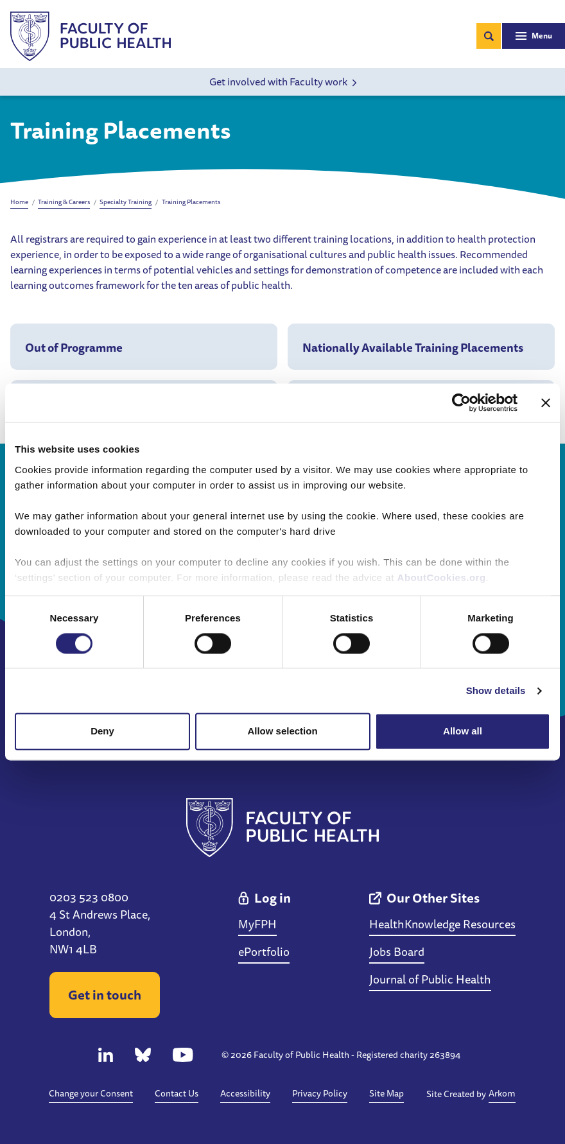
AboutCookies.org (441, 577)
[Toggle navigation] (533, 36)
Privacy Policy (319, 1093)
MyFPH (257, 924)
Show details (496, 690)
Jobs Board (396, 951)
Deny (102, 731)
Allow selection (282, 731)
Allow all (462, 731)
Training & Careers (64, 201)
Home (19, 201)
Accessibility (245, 1093)
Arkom (502, 1093)
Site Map (386, 1093)
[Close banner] (545, 402)
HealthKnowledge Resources (442, 924)
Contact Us (176, 1093)
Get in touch (104, 995)
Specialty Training (126, 201)
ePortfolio (264, 951)
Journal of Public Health (430, 979)
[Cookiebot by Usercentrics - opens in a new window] (461, 402)
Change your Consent (91, 1093)
